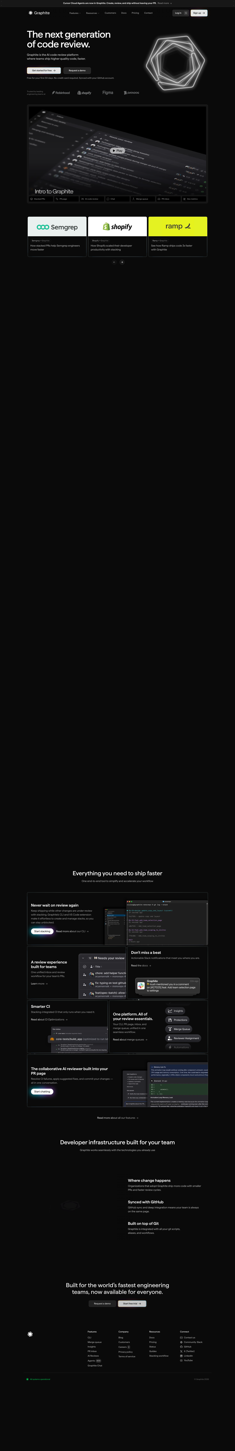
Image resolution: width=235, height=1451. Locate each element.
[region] (117, 3)
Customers (110, 13)
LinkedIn (186, 1356)
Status (152, 1347)
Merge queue (95, 1342)
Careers (124, 1347)
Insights (92, 1347)
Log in (181, 13)
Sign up (199, 13)
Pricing (135, 13)
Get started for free (44, 70)
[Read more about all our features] (117, 1118)
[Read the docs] (140, 973)
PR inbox (92, 1351)
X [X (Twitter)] (187, 1351)
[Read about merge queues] (129, 1043)
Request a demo (77, 70)
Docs (123, 13)
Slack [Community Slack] (191, 1342)
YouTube (186, 1360)
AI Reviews (93, 1356)
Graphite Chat (95, 1365)
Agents (94, 1361)
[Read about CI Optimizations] (50, 1025)
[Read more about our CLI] (74, 940)
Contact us (187, 1337)
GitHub (185, 1347)
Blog (120, 1337)
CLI (89, 1337)
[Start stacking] (46, 940)
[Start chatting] (46, 1093)
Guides (153, 1351)
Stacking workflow (159, 1356)
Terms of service (126, 1356)
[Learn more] (42, 990)
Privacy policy (125, 1352)
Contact (148, 13)
